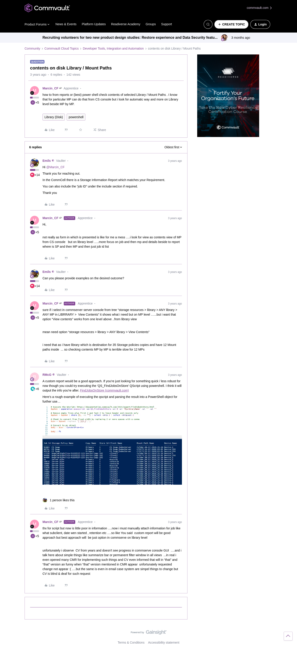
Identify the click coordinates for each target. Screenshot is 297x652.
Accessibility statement (163, 642)
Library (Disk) (53, 117)
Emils (46, 160)
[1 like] (58, 500)
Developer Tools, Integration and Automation (113, 48)
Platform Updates (94, 24)
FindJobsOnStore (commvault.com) (104, 390)
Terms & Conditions (131, 642)
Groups (151, 24)
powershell (76, 117)
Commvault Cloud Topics (61, 48)
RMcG (46, 374)
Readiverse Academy (125, 24)
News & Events (66, 24)
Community (32, 48)
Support (166, 24)
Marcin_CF (50, 88)
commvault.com (259, 8)
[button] (231, 24)
